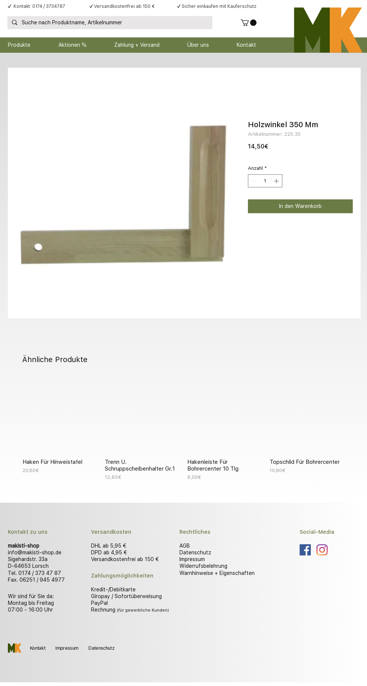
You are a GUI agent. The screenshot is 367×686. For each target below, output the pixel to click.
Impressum (192, 559)
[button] (249, 22)
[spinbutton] (265, 181)
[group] (183, 429)
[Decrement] (253, 181)
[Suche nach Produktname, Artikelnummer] (109, 23)
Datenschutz (195, 552)
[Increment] (277, 181)
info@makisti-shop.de (34, 552)
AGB (184, 546)
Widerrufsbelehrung (203, 566)
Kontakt (37, 648)
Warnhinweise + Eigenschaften (217, 573)
